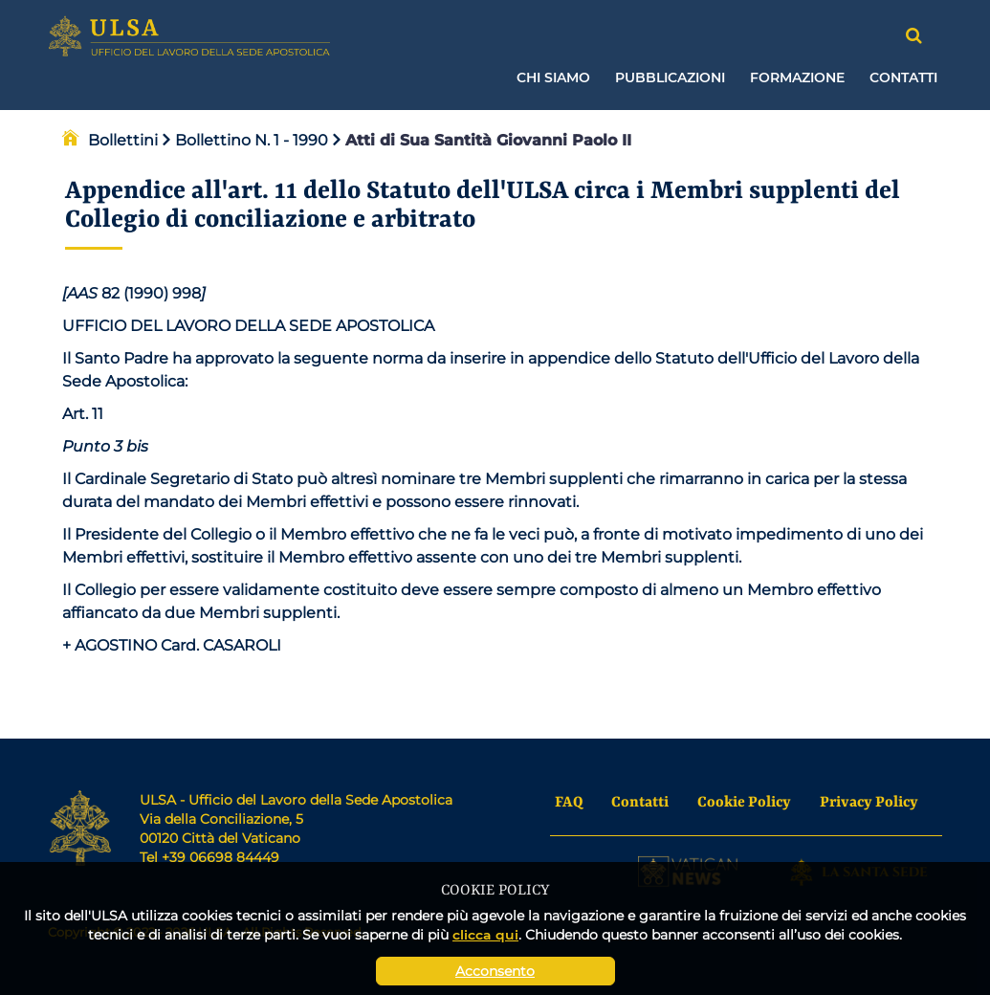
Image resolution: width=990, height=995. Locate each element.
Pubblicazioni (670, 77)
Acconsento (495, 971)
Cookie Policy (744, 802)
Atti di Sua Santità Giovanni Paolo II (482, 140)
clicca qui (485, 934)
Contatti (903, 77)
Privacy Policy (869, 802)
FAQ (569, 802)
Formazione (797, 77)
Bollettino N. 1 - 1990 (245, 140)
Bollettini (123, 140)
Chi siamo (553, 77)
